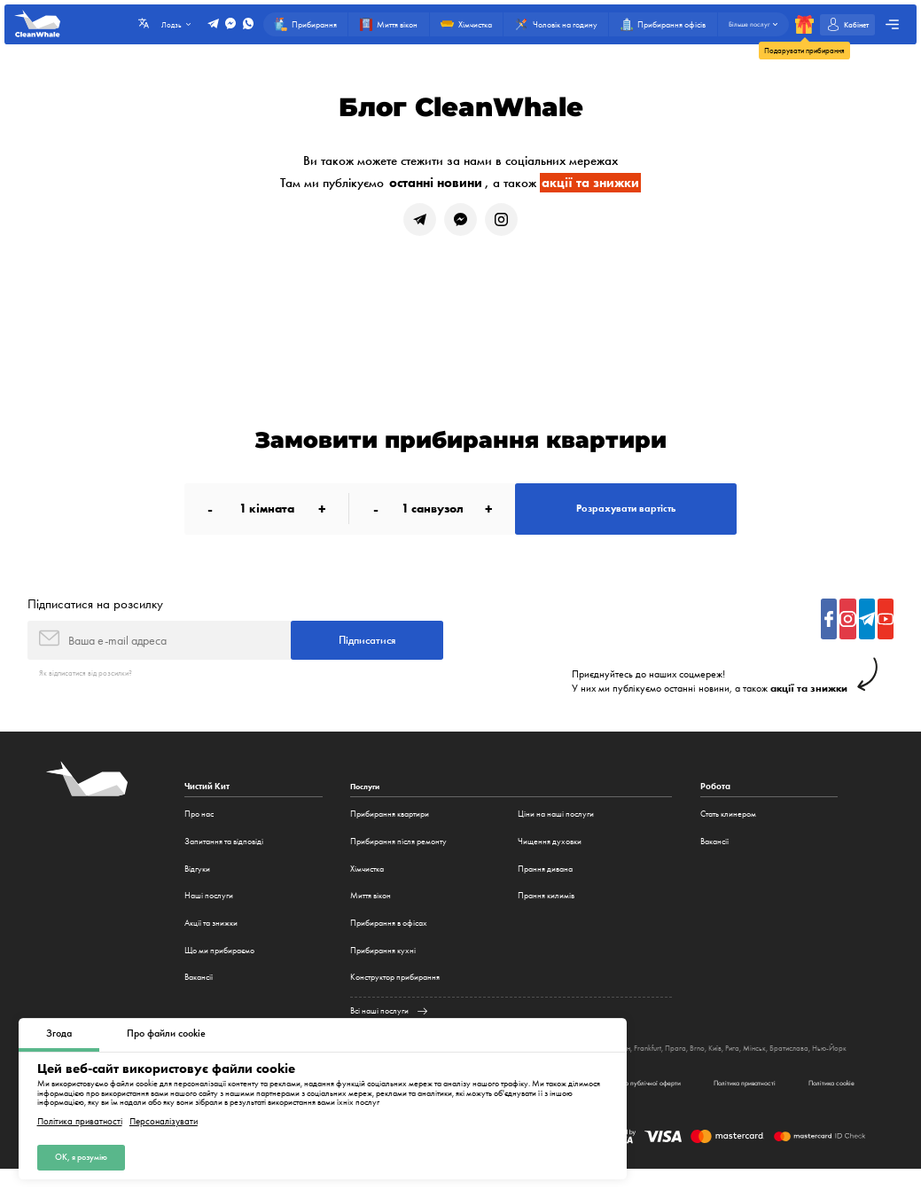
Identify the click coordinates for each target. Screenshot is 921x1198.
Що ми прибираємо (219, 965)
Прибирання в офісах (388, 938)
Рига (763, 1063)
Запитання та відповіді (223, 857)
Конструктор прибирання (395, 992)
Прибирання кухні (383, 965)
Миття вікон (370, 911)
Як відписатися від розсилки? (89, 688)
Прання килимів (546, 911)
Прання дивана (545, 883)
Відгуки (197, 883)
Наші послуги (208, 911)
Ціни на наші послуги (556, 829)
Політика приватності (79, 1119)
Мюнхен (639, 1063)
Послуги (367, 802)
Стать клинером (728, 829)
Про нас (199, 829)
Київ (744, 1063)
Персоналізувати (163, 1119)
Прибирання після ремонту (398, 857)
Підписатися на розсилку (95, 614)
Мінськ (787, 1063)
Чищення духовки (549, 857)
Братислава (823, 1063)
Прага (702, 1063)
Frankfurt (673, 1063)
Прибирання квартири (389, 829)
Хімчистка (367, 883)
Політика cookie (825, 1111)
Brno (725, 1063)
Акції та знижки (211, 938)
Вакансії (198, 992)
